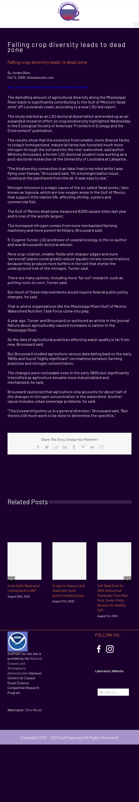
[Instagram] (110, 649)
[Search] (101, 692)
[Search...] (113, 692)
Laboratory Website (109, 671)
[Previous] (11, 580)
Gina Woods (34, 710)
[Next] (127, 580)
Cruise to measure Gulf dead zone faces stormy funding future (68, 591)
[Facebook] (99, 649)
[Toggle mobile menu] (136, 25)
